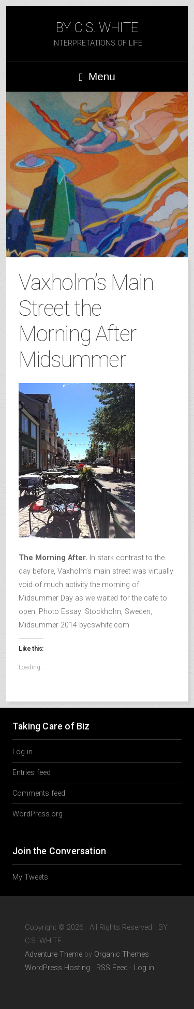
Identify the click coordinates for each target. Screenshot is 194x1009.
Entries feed (31, 772)
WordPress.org (37, 814)
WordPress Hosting (57, 967)
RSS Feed (112, 967)
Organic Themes (121, 954)
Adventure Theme (53, 954)
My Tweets (30, 877)
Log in (22, 752)
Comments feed (38, 793)
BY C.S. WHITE (97, 27)
